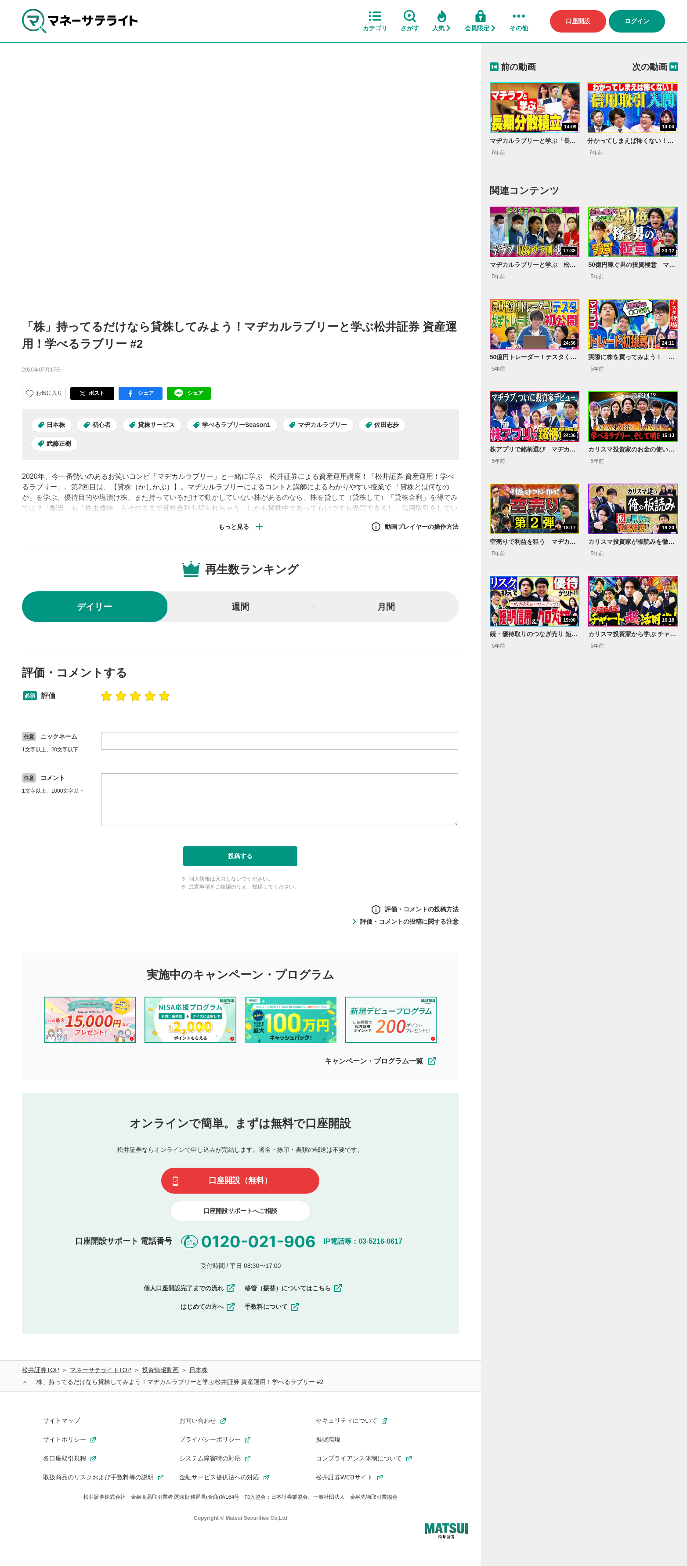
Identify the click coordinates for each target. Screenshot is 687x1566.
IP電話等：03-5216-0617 (363, 1241)
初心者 (101, 424)
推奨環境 (328, 1439)
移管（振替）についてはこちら (294, 1288)
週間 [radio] (240, 607)
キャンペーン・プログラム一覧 (381, 1061)
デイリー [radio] (94, 607)
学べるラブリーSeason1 (236, 424)
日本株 (56, 424)
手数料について (272, 1306)
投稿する (240, 855)
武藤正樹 (59, 443)
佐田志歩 (386, 424)
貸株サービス (156, 424)
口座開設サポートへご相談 (240, 1210)
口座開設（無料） (240, 1180)
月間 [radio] (386, 607)
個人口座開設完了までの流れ (190, 1288)
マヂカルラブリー (322, 424)
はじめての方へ (208, 1306)
